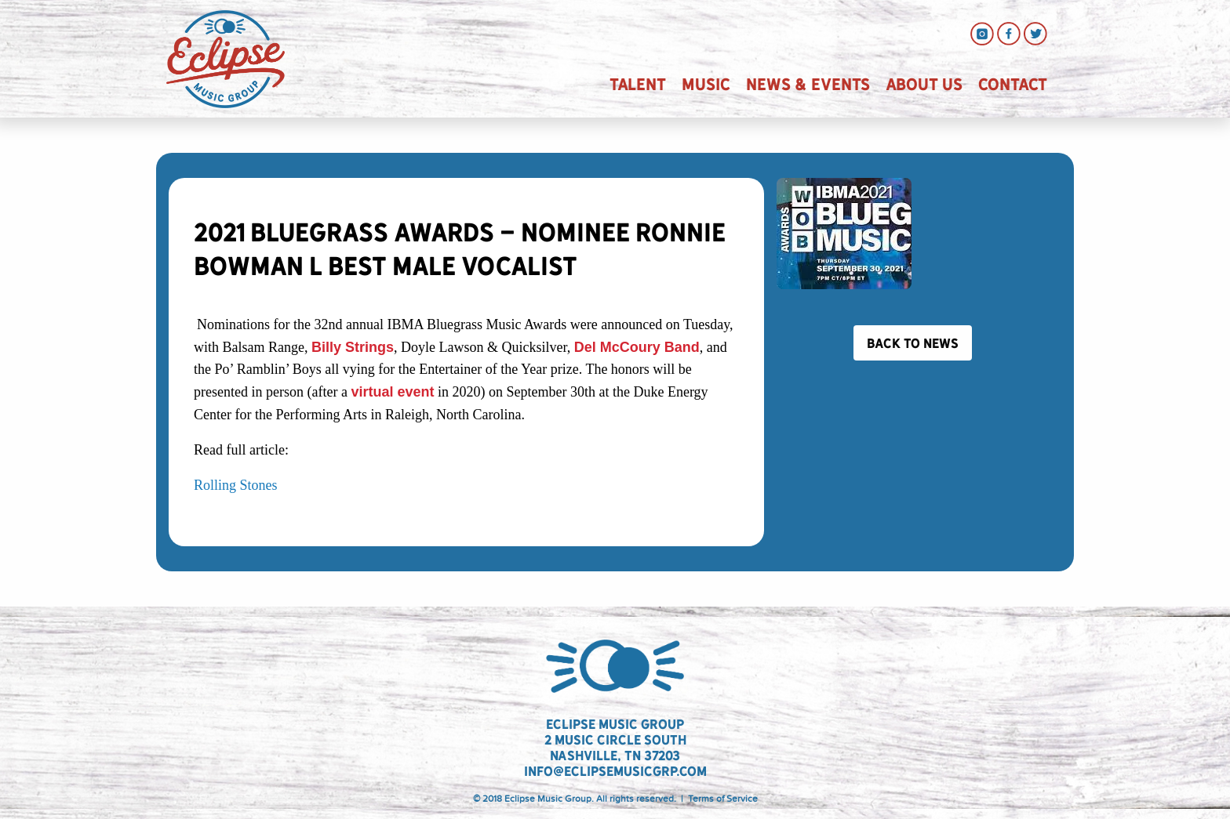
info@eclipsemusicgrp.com (615, 771)
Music (706, 84)
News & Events (808, 84)
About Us (924, 84)
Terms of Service (723, 798)
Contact (1012, 84)
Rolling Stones (236, 485)
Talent (638, 84)
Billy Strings (352, 347)
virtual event (392, 392)
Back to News (913, 343)
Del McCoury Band (637, 347)
